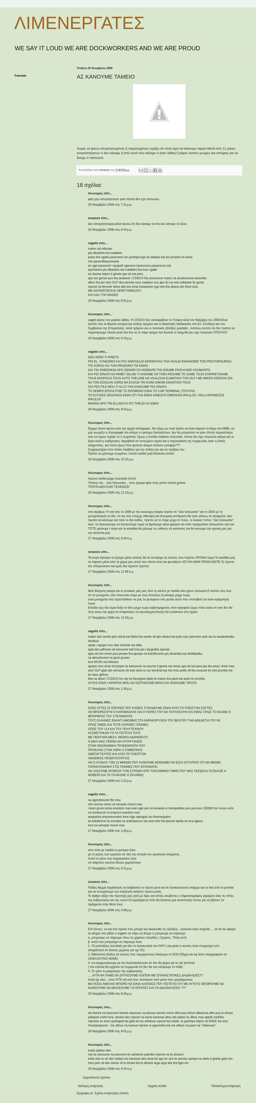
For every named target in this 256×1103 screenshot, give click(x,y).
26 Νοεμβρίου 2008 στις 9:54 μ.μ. (110, 409)
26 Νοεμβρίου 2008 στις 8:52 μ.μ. (110, 300)
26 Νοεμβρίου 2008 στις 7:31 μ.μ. (110, 204)
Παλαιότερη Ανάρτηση (225, 1086)
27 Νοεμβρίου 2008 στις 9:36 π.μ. (110, 538)
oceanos (94, 218)
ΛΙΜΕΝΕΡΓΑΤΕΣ (79, 23)
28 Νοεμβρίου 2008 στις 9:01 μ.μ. (110, 1031)
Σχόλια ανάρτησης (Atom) (111, 1093)
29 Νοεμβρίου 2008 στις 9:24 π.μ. (110, 1068)
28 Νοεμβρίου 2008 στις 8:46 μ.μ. (110, 993)
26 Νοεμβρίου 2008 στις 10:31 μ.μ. (111, 459)
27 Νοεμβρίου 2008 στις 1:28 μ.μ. (110, 688)
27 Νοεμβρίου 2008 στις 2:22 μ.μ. (110, 781)
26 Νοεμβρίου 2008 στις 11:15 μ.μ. (111, 492)
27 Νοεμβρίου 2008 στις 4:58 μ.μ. (110, 910)
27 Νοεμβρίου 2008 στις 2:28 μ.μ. (110, 831)
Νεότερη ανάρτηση (90, 1086)
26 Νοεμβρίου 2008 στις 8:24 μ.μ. (110, 229)
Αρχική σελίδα (157, 1086)
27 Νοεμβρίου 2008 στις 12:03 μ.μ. (111, 617)
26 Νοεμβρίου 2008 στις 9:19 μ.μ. (110, 338)
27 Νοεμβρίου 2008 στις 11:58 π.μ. (111, 571)
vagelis (93, 243)
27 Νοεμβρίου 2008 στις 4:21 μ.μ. (110, 868)
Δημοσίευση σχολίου (96, 1077)
